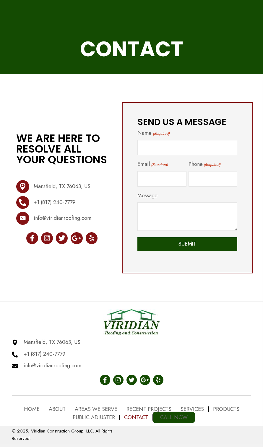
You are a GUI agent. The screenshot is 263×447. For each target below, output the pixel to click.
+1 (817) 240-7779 (54, 204)
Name (153, 134)
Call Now (174, 417)
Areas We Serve (96, 409)
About (57, 409)
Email (152, 165)
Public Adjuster (94, 417)
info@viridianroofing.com (62, 219)
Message (147, 197)
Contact (136, 417)
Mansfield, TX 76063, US (62, 188)
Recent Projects (148, 409)
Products (226, 409)
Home (32, 409)
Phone (204, 165)
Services (192, 409)
